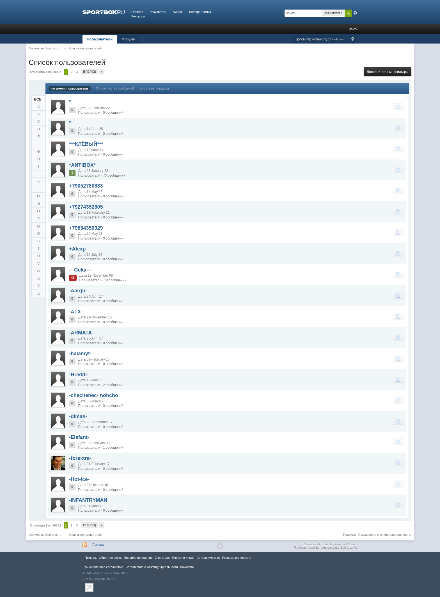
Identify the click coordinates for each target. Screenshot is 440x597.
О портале (162, 557)
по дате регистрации (154, 88)
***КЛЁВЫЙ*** (86, 144)
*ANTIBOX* (82, 165)
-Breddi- (78, 374)
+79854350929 (86, 228)
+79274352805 (86, 207)
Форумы (129, 39)
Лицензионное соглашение (104, 567)
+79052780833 (86, 186)
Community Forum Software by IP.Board (330, 544)
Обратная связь (110, 557)
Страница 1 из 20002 (45, 72)
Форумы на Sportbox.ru (45, 534)
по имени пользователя (69, 88)
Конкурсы (138, 16)
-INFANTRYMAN (88, 500)
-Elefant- (79, 437)
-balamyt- (80, 353)
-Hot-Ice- (79, 479)
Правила (349, 534)
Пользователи (100, 39)
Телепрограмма (200, 11)
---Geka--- (80, 270)
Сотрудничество (208, 557)
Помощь (98, 544)
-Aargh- (78, 290)
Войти (353, 29)
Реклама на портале (236, 557)
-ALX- (75, 312)
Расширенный (355, 13)
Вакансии (187, 567)
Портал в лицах (183, 557)
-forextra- (80, 458)
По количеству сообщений (115, 88)
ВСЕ (38, 99)
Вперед (89, 71)
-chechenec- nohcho (93, 395)
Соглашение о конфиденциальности (384, 534)
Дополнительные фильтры (387, 72)
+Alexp (77, 249)
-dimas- (78, 416)
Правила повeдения (138, 557)
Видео (177, 11)
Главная (137, 11)
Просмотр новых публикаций (319, 39)
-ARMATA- (81, 333)
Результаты (158, 11)
